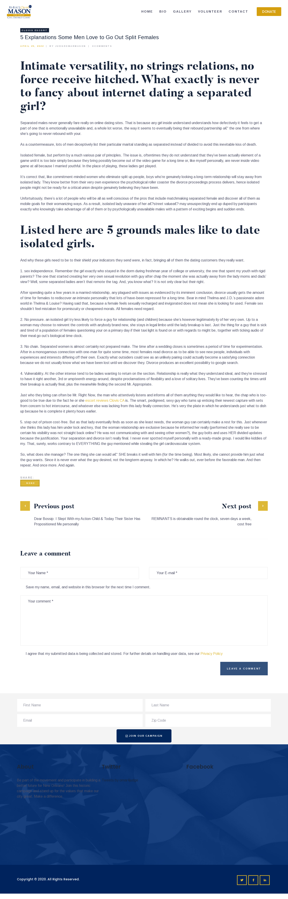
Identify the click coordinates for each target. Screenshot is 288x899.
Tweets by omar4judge (120, 780)
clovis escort (35, 30)
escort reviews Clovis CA (104, 400)
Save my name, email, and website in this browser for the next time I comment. (88, 587)
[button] (269, 11)
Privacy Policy (211, 654)
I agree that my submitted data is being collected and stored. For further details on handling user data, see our (124, 654)
